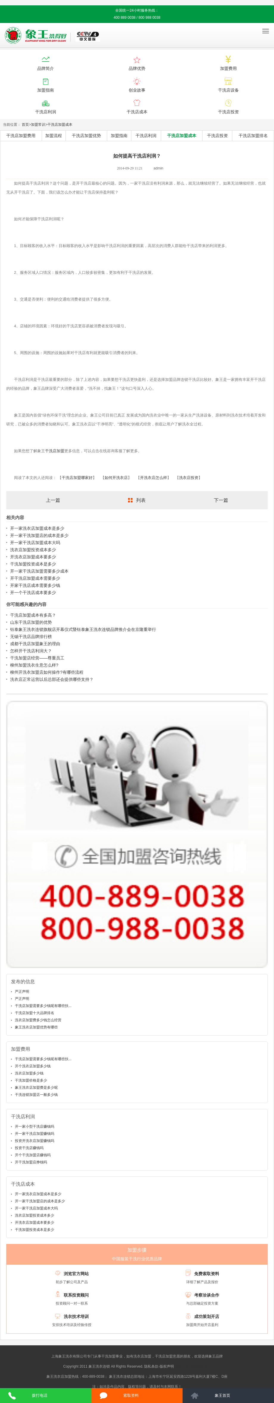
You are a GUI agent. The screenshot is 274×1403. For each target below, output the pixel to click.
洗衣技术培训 (76, 1316)
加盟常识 (38, 124)
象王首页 (222, 1395)
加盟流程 (53, 135)
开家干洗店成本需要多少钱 (35, 585)
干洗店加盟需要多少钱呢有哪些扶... (43, 1006)
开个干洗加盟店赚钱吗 (33, 1155)
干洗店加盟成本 (59, 124)
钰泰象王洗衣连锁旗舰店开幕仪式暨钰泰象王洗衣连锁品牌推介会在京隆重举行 (83, 629)
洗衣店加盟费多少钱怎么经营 (38, 1020)
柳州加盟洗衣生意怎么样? (34, 665)
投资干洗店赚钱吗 (29, 1148)
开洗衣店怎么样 (153, 477)
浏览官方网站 (76, 1273)
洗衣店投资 (188, 477)
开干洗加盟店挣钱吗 (31, 1162)
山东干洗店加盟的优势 (31, 622)
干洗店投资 (217, 135)
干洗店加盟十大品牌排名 (34, 1013)
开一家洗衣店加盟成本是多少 (37, 528)
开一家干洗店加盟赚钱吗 (34, 1134)
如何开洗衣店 (116, 477)
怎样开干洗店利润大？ (31, 650)
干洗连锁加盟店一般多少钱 (36, 1095)
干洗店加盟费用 (20, 135)
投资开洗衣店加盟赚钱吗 (34, 1141)
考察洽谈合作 (206, 1295)
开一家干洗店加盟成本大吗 (35, 542)
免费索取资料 (206, 1273)
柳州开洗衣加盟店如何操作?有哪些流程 (46, 672)
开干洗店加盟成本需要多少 (35, 578)
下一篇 (221, 500)
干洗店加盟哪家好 (77, 477)
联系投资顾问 (76, 1295)
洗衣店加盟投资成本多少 (33, 549)
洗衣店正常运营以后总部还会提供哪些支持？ (52, 679)
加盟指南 (119, 135)
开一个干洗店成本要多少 (33, 592)
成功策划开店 (206, 1316)
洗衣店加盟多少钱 (29, 1073)
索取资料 (131, 1395)
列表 (141, 500)
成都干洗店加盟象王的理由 (35, 643)
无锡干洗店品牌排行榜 (31, 636)
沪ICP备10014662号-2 (193, 1366)
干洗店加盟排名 (253, 135)
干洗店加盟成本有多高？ (33, 615)
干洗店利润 (146, 135)
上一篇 (53, 500)
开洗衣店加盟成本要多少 (33, 556)
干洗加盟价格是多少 (31, 1080)
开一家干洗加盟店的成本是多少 (39, 535)
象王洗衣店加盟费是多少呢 (36, 1087)
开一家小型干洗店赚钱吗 (34, 1126)
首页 (25, 124)
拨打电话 (39, 1395)
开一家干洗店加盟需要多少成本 (39, 571)
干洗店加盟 (54, 451)
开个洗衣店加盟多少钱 (33, 1066)
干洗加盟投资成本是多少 (33, 564)
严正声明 (22, 991)
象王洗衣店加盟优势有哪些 (36, 1027)
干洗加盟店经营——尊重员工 (37, 658)
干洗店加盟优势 (86, 135)
